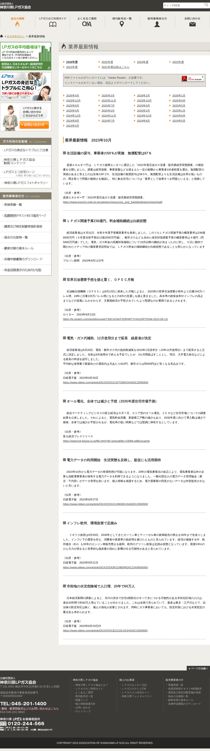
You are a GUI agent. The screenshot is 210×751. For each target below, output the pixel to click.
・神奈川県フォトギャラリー (135, 696)
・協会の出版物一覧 (177, 696)
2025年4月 (72, 110)
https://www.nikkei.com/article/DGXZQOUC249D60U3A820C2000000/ (105, 504)
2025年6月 (143, 105)
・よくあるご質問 (83, 692)
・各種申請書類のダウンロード (183, 703)
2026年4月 (72, 95)
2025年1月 (178, 110)
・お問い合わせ (82, 707)
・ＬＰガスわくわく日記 (133, 684)
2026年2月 (143, 95)
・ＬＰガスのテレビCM (132, 688)
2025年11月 (109, 100)
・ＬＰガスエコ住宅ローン (134, 692)
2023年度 (178, 62)
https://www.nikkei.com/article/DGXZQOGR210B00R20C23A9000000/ (105, 567)
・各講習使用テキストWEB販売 (184, 688)
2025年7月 (108, 105)
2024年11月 (109, 115)
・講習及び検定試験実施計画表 (183, 692)
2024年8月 (72, 120)
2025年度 (107, 62)
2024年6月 (143, 120)
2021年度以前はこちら (116, 67)
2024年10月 (144, 115)
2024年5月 (178, 120)
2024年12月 (73, 115)
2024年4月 (72, 125)
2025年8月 (72, 105)
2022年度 (72, 67)
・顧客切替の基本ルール (179, 700)
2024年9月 (178, 115)
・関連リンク (80, 700)
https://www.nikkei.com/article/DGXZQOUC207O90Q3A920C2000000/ (105, 382)
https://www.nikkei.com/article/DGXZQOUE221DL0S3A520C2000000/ (105, 630)
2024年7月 (108, 120)
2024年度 (142, 62)
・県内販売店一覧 (83, 696)
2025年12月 (73, 100)
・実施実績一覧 (174, 684)
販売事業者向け (16, 36)
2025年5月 (178, 105)
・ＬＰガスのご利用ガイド (88, 688)
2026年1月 (178, 95)
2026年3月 (108, 95)
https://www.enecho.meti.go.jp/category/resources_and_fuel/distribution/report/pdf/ (112, 202)
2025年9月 (178, 100)
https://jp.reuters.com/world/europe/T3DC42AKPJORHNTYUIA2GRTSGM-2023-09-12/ (115, 319)
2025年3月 (108, 110)
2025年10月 (144, 100)
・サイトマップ (82, 711)
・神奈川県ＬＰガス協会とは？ (90, 684)
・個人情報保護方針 (84, 703)
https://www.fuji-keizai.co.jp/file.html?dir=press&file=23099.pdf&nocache (106, 441)
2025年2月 (143, 110)
